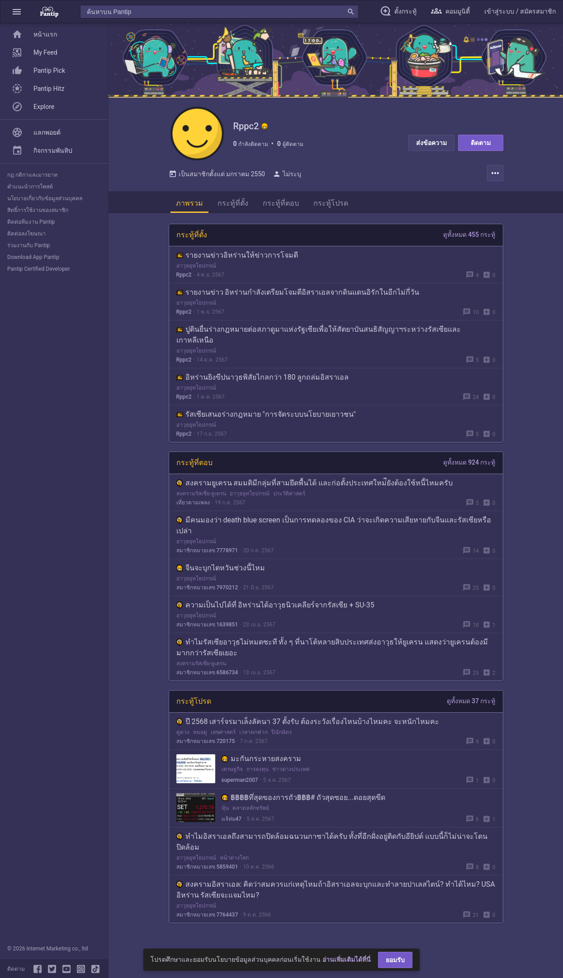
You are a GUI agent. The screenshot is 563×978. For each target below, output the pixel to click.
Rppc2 (184, 275)
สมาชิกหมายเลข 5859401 (207, 867)
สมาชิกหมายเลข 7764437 (207, 915)
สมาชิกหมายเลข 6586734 (207, 673)
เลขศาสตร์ (223, 732)
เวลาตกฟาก (253, 732)
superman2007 (240, 780)
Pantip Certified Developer (38, 269)
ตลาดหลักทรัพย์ (250, 808)
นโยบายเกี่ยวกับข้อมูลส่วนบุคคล (44, 198)
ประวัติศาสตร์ (289, 494)
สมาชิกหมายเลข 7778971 (207, 551)
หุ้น (225, 808)
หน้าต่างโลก (234, 858)
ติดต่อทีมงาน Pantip (31, 222)
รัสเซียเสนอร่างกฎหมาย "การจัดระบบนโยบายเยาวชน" (266, 414)
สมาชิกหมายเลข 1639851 (207, 625)
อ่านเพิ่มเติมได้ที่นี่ (346, 959)
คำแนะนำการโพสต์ (30, 186)
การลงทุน (257, 769)
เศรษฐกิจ (232, 769)
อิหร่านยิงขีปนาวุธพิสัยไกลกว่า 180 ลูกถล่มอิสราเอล (262, 377)
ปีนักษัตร (281, 732)
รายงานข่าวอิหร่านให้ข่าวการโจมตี (237, 255)
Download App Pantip (33, 257)
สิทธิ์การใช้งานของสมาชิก (37, 210)
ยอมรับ (395, 960)
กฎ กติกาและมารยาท (32, 175)
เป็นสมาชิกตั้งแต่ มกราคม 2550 (217, 174)
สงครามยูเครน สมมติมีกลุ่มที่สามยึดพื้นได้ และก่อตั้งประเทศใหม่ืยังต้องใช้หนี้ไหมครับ (314, 483)
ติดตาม (481, 142)
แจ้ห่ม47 (232, 819)
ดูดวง (182, 732)
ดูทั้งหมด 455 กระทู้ (469, 235)
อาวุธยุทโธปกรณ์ (196, 266)
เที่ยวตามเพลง (193, 503)
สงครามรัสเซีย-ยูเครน (201, 494)
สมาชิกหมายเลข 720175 (205, 741)
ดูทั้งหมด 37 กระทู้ (471, 701)
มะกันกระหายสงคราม (261, 759)
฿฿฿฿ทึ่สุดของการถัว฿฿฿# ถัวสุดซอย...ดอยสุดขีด (303, 798)
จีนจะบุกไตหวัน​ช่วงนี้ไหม (220, 568)
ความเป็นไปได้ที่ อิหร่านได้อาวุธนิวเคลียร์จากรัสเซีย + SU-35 (275, 605)
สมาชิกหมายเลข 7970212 (207, 588)
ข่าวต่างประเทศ (291, 769)
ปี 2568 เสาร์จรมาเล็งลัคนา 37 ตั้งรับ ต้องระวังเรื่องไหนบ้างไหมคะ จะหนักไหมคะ (308, 722)
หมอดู (200, 732)
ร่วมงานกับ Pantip (28, 245)
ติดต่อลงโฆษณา (26, 233)
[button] (16, 11)
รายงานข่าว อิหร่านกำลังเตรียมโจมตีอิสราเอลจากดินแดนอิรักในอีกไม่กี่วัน (298, 292)
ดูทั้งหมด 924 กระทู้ (469, 463)
